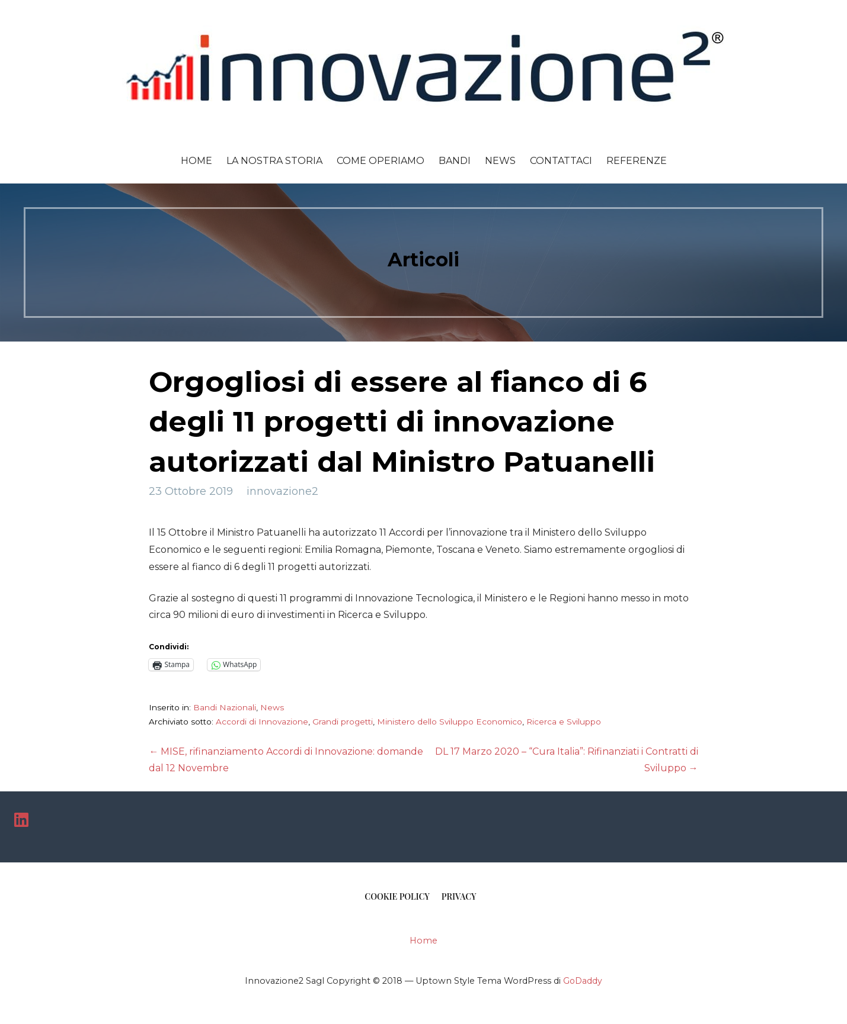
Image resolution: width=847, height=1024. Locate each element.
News (500, 160)
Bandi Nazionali (224, 707)
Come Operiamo (380, 160)
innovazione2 (282, 491)
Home (196, 160)
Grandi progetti (342, 721)
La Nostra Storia (274, 160)
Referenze (636, 160)
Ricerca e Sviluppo (563, 721)
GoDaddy (582, 980)
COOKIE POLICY (397, 896)
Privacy (459, 896)
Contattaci (561, 160)
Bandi (455, 160)
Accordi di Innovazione (262, 721)
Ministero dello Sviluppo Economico (449, 721)
